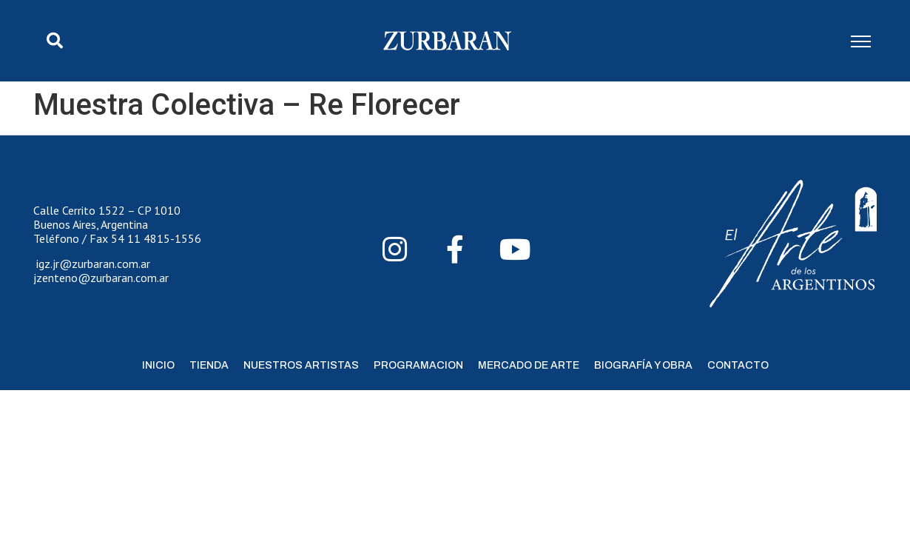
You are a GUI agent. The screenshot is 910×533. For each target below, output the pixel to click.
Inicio (158, 365)
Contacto (738, 365)
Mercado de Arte (528, 365)
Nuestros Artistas (301, 365)
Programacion (418, 365)
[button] (55, 41)
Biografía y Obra (643, 365)
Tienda (209, 365)
